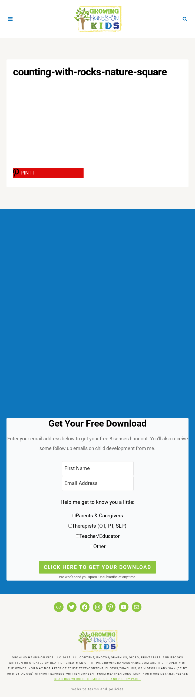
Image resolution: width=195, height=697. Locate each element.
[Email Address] (98, 483)
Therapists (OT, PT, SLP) (99, 526)
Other (99, 546)
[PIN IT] (48, 173)
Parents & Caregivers (99, 515)
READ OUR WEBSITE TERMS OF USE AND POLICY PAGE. (97, 679)
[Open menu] (10, 19)
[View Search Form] (185, 19)
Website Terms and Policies (97, 688)
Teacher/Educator (99, 536)
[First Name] (98, 468)
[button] (97, 526)
